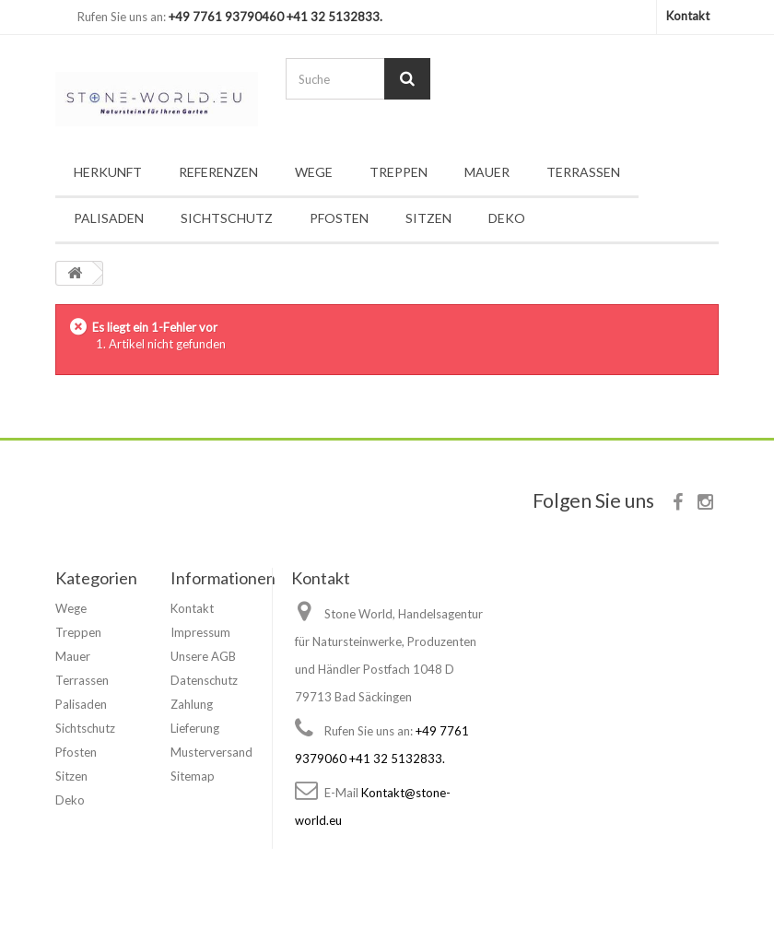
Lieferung (194, 728)
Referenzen (218, 172)
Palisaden (109, 218)
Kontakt (688, 15)
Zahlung (191, 704)
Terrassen (583, 172)
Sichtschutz (227, 218)
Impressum (200, 632)
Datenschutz (204, 680)
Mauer (487, 172)
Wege (314, 172)
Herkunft (108, 172)
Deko (506, 218)
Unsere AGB (203, 656)
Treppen (398, 172)
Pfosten (339, 218)
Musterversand (211, 752)
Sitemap (192, 776)
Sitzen (428, 218)
